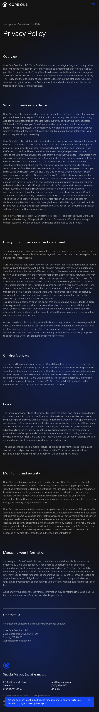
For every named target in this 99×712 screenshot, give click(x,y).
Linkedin (55, 689)
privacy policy (41, 703)
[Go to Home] (6, 665)
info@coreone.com (61, 682)
